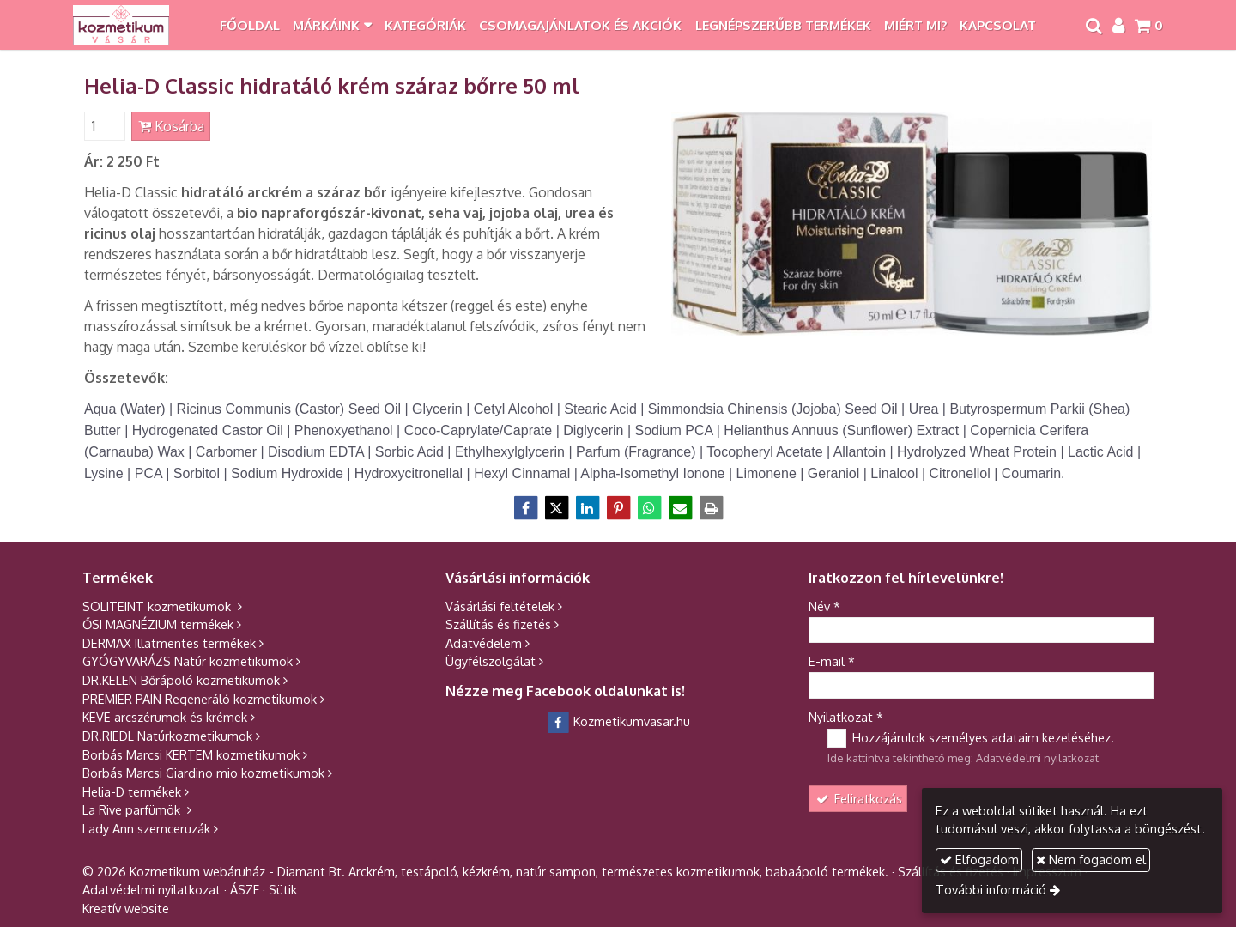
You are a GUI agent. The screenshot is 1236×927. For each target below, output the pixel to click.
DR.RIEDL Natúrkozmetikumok (167, 735)
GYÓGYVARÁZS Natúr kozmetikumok (187, 661)
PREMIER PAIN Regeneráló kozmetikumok (199, 698)
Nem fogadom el (1091, 859)
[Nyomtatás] (710, 508)
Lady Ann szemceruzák (146, 828)
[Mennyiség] (104, 126)
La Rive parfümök (133, 809)
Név (824, 606)
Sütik (283, 889)
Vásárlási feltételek (499, 606)
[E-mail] (680, 508)
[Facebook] (525, 508)
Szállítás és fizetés (498, 624)
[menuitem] (249, 25)
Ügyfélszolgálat (490, 661)
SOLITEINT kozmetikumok (158, 606)
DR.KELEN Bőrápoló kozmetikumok (181, 680)
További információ (991, 889)
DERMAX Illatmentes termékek (169, 643)
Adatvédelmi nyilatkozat (1037, 758)
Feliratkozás (858, 798)
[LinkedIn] (587, 508)
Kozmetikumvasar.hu (618, 721)
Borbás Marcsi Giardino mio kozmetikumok (203, 772)
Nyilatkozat (846, 716)
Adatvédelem (483, 643)
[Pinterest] (618, 508)
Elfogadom (979, 859)
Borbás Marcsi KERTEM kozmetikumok (191, 754)
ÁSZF (244, 889)
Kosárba (171, 126)
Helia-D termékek (131, 791)
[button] (1148, 25)
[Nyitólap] (121, 25)
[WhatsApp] (649, 508)
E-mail (832, 661)
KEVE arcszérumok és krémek (164, 716)
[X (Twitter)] (556, 508)
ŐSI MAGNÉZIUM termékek (157, 624)
